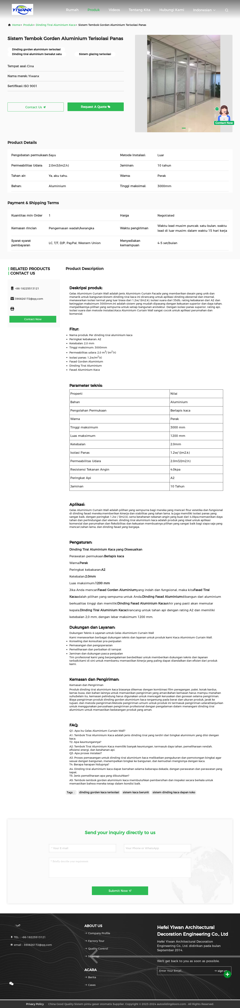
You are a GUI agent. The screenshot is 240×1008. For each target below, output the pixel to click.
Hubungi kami (171, 10)
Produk (94, 10)
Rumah (72, 10)
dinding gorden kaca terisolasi (99, 792)
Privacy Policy (35, 1004)
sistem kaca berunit (136, 792)
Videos (114, 10)
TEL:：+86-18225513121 (28, 937)
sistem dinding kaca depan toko (174, 792)
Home (16, 25)
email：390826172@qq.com (31, 945)
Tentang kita (139, 10)
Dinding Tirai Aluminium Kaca (55, 25)
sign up (220, 971)
